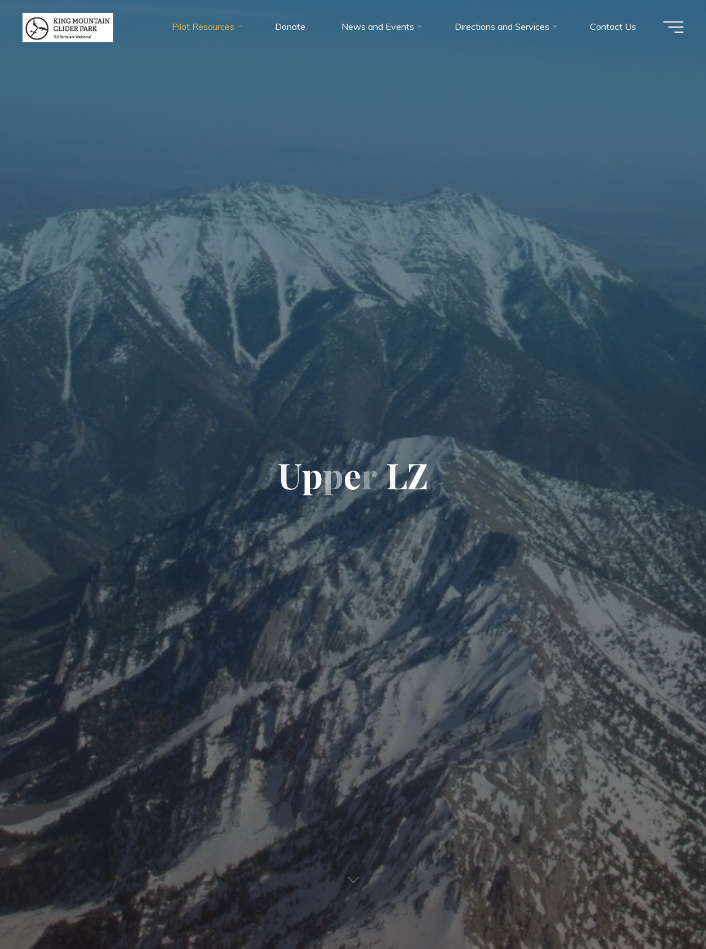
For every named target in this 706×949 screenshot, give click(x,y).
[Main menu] (673, 27)
